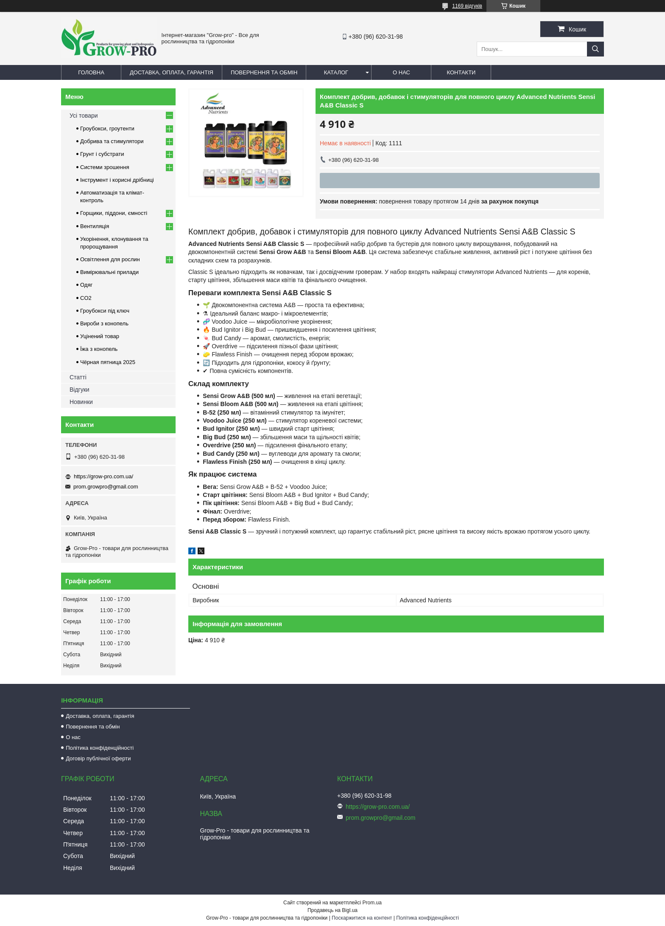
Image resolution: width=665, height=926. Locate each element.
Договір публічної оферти (98, 758)
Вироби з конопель (104, 323)
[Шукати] (595, 49)
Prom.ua (372, 903)
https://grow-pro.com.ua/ (103, 476)
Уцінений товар (99, 336)
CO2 (86, 298)
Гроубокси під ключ (104, 311)
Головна (91, 72)
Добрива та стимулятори (112, 141)
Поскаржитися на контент (362, 918)
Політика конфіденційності (100, 748)
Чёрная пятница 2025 (107, 362)
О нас (401, 72)
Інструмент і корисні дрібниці (117, 180)
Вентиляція (94, 226)
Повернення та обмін (264, 72)
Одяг (86, 285)
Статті (78, 377)
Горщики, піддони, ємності (113, 213)
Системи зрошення (104, 167)
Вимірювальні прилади (109, 272)
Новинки (81, 401)
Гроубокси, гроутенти (107, 128)
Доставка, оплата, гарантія (171, 72)
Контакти (461, 72)
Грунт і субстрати (102, 154)
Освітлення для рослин (110, 259)
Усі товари (84, 115)
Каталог (336, 72)
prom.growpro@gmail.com (105, 486)
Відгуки (79, 389)
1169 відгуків (467, 6)
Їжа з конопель (98, 349)
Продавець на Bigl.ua (332, 910)
